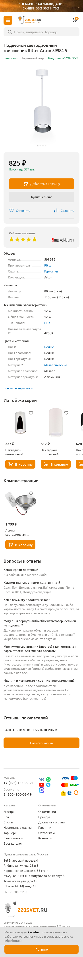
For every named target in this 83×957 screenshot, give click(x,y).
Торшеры (10, 833)
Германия (51, 271)
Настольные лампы (18, 827)
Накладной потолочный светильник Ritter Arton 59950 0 (54, 452)
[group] (41, 106)
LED (47, 323)
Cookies (33, 932)
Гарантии (44, 827)
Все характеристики (18, 388)
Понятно (41, 949)
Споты (8, 822)
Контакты (45, 838)
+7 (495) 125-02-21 (19, 782)
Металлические (55, 365)
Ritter (48, 265)
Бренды (44, 817)
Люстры (9, 811)
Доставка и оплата (51, 822)
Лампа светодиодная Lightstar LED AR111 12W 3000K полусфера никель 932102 (19, 532)
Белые (49, 347)
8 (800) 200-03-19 (18, 794)
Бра (6, 817)
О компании (47, 811)
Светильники (13, 838)
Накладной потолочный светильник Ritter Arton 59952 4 (18, 452)
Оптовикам (46, 833)
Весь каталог (13, 843)
